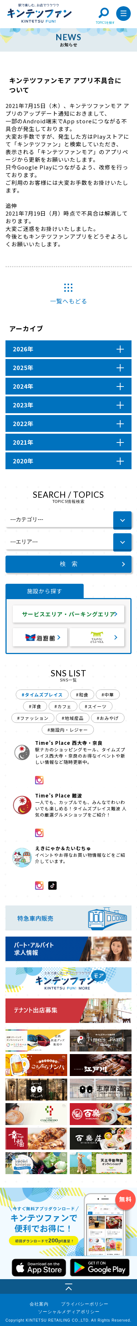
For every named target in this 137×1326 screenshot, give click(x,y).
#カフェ (63, 706)
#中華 (108, 694)
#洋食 (35, 706)
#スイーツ (96, 706)
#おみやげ (108, 718)
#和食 (82, 694)
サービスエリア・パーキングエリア (68, 614)
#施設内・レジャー (67, 730)
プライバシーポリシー (85, 1304)
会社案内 (39, 1304)
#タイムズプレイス (42, 694)
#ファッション (33, 718)
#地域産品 (73, 718)
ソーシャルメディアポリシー (69, 1311)
